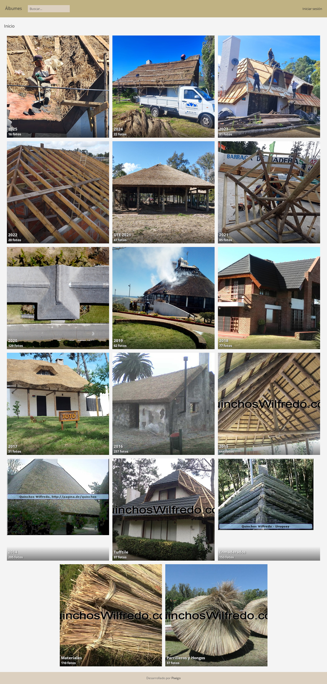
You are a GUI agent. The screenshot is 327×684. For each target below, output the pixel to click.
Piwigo (176, 678)
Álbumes (13, 8)
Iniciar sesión (312, 8)
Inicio (9, 26)
